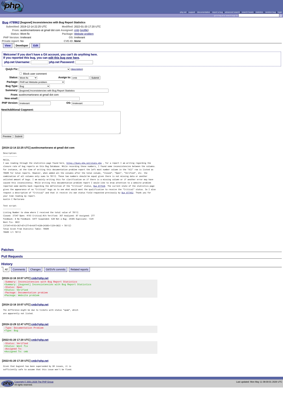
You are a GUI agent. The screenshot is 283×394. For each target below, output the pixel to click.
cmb (76, 30)
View (8, 45)
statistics (259, 12)
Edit (35, 45)
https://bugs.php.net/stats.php (84, 163)
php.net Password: (62, 62)
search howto (247, 12)
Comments (19, 269)
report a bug (217, 12)
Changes (35, 269)
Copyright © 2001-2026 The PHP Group (33, 388)
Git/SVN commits (56, 269)
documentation (203, 12)
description (76, 69)
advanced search (232, 12)
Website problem (84, 33)
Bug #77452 (127, 192)
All (6, 269)
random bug (270, 12)
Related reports (79, 269)
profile (84, 30)
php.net (183, 12)
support (192, 12)
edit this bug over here (63, 57)
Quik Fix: (12, 69)
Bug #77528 (99, 186)
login (280, 12)
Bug (5, 22)
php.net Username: (17, 62)
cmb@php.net (40, 278)
